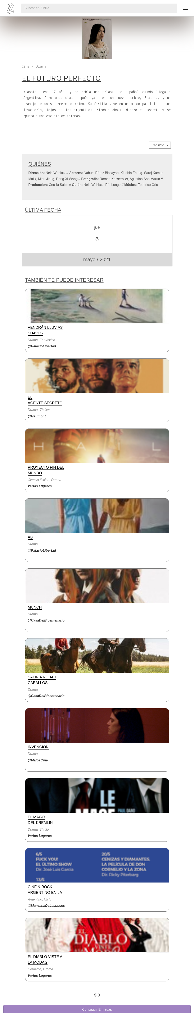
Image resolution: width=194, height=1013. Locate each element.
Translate (159, 145)
